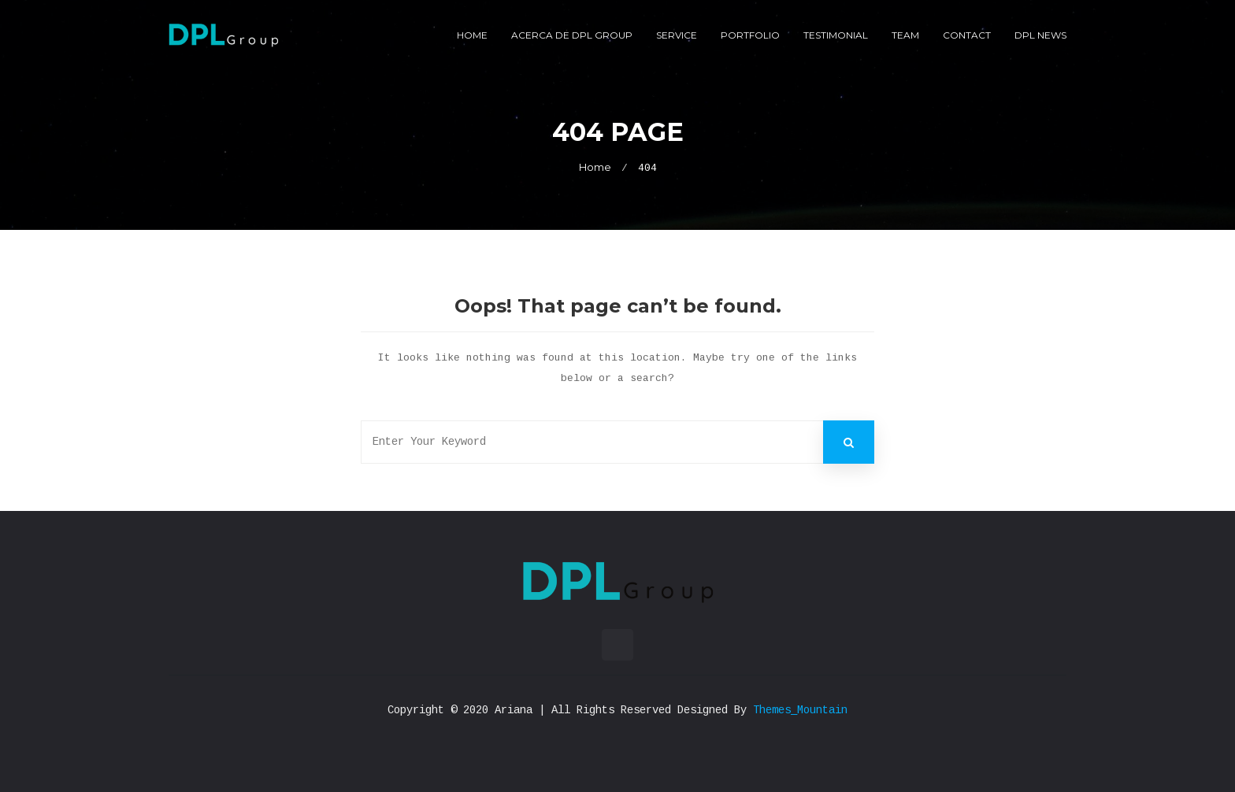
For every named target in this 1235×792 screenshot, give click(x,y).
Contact (967, 35)
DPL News (1040, 35)
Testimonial (835, 35)
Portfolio (750, 35)
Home (472, 35)
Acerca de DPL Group (571, 35)
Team (905, 35)
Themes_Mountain (800, 710)
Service (676, 35)
